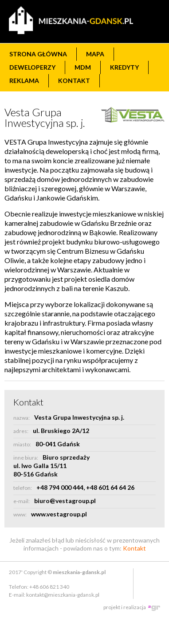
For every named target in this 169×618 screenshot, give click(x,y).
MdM (83, 67)
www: (20, 514)
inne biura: (25, 457)
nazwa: (21, 417)
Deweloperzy (32, 67)
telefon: (22, 487)
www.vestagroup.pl (59, 514)
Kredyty (124, 67)
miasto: (22, 444)
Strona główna (38, 54)
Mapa (95, 54)
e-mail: (21, 501)
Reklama (24, 80)
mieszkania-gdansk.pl (79, 572)
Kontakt (74, 80)
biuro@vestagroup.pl (65, 500)
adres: (20, 431)
